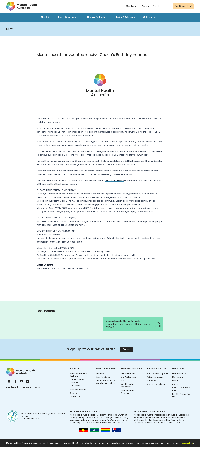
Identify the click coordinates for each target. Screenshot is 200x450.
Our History (75, 385)
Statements (152, 380)
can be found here (114, 180)
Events (175, 380)
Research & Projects (156, 384)
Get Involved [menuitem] (151, 17)
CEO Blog (125, 380)
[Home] (20, 372)
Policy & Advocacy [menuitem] (127, 17)
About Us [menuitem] (47, 17)
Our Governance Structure (77, 380)
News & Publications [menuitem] (99, 17)
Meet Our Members (78, 389)
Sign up (126, 349)
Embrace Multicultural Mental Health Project (105, 381)
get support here (185, 443)
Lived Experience (103, 377)
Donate (146, 6)
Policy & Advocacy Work (157, 373)
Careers (73, 393)
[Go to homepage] (21, 6)
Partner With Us (179, 373)
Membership (132, 6)
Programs (100, 373)
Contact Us (75, 396)
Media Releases (128, 373)
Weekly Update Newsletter (128, 385)
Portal (156, 6)
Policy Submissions (155, 377)
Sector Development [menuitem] (70, 17)
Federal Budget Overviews (128, 391)
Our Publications (128, 377)
